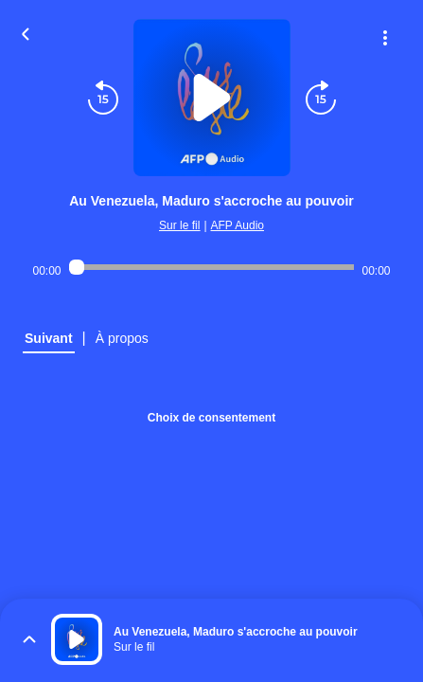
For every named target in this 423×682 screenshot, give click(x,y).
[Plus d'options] (385, 38)
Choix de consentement (211, 417)
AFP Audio (237, 225)
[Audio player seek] (212, 267)
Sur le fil (179, 225)
